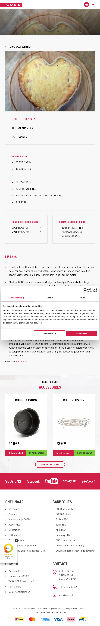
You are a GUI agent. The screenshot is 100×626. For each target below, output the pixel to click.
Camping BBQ (63, 535)
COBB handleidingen (19, 592)
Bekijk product (16, 453)
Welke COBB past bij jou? (21, 581)
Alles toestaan (81, 333)
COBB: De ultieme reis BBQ (70, 545)
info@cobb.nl (66, 595)
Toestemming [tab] (17, 297)
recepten (22, 361)
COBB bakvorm (26, 231)
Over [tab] (82, 297)
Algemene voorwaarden (59, 608)
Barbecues (13, 509)
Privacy (74, 608)
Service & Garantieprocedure (22, 545)
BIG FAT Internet (59, 612)
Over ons (12, 514)
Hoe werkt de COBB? (18, 576)
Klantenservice (16, 540)
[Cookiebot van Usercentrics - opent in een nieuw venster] (85, 290)
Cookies (82, 608)
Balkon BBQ (62, 519)
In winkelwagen (37, 453)
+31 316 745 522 (68, 587)
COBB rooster (26, 227)
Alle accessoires (50, 464)
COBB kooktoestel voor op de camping (75, 550)
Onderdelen (14, 530)
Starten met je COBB (19, 519)
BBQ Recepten (15, 535)
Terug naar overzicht (20, 46)
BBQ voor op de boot (66, 540)
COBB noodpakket (65, 509)
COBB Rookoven (64, 514)
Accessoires (14, 524)
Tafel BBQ (61, 524)
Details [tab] (50, 297)
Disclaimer (42, 608)
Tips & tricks (14, 586)
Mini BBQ (61, 530)
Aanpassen (50, 333)
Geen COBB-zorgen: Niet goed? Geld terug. (27, 552)
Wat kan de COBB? (17, 571)
